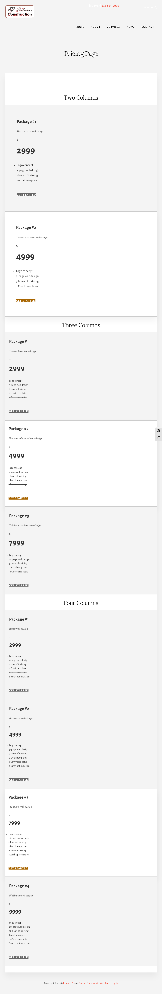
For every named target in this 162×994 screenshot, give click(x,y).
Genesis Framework (88, 983)
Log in (115, 983)
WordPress (105, 983)
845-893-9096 (110, 5)
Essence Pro (69, 983)
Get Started (27, 194)
